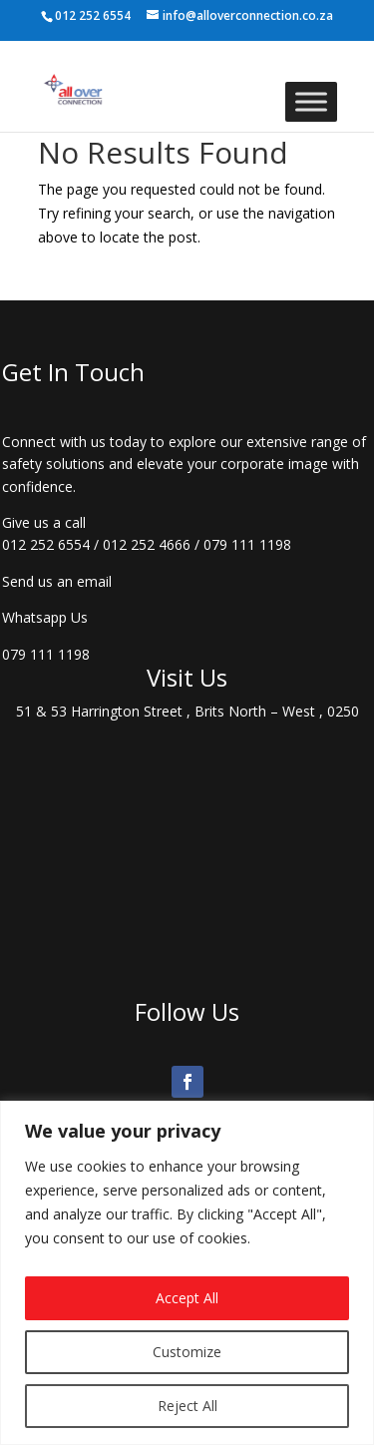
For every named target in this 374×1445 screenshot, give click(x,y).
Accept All (187, 1297)
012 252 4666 (146, 544)
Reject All (187, 1405)
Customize (187, 1351)
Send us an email (57, 581)
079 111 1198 (247, 544)
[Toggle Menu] (311, 101)
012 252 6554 (46, 544)
